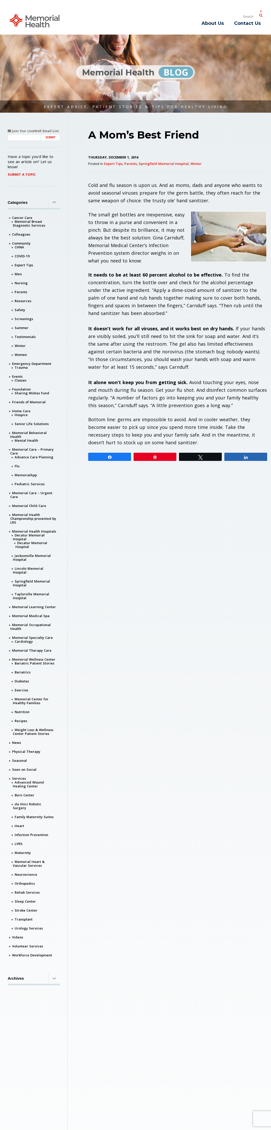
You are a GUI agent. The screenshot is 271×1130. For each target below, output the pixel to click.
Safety (20, 310)
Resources (23, 301)
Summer (21, 327)
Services (19, 778)
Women (21, 354)
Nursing (21, 283)
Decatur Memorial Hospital (29, 537)
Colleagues (21, 234)
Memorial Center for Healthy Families (30, 701)
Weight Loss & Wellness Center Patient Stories (33, 731)
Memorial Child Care (29, 505)
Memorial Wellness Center (33, 659)
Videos (17, 937)
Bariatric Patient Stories (34, 663)
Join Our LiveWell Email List (33, 131)
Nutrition (22, 712)
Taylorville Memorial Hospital (31, 596)
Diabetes (22, 681)
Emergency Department (31, 363)
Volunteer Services (27, 946)
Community (21, 243)
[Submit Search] (260, 14)
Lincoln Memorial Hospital (28, 570)
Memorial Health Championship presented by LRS (33, 518)
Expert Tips (113, 163)
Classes (20, 380)
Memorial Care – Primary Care (32, 451)
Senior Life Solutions (32, 423)
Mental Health (26, 440)
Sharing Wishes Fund (32, 393)
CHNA (19, 247)
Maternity (23, 852)
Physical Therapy (26, 751)
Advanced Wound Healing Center (28, 784)
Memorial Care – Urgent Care (31, 495)
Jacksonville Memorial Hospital (32, 557)
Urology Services (29, 928)
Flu (17, 466)
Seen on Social (24, 769)
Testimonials (25, 336)
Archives (34, 978)
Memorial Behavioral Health (28, 434)
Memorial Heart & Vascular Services (29, 863)
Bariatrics (23, 672)
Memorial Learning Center (34, 607)
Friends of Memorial (29, 402)
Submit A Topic (22, 174)
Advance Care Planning (34, 457)
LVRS (19, 843)
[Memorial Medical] (35, 20)
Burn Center (24, 795)
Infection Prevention (31, 834)
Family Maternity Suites (34, 817)
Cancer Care (22, 217)
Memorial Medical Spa (30, 616)
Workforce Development (32, 955)
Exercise (21, 690)
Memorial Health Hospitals (34, 531)
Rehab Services (27, 892)
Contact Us (247, 23)
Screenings (24, 318)
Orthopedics (25, 883)
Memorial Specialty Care (32, 637)
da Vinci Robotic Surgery (27, 806)
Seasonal (19, 760)
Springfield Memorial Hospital (164, 163)
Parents (130, 163)
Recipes (21, 721)
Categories (34, 202)
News (16, 742)
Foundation (21, 389)
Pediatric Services (30, 484)
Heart (19, 825)
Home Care (21, 411)
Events (17, 376)
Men (18, 274)
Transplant (24, 919)
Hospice (21, 415)
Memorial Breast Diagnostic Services (29, 223)
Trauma (21, 367)
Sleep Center (25, 901)
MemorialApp (26, 475)
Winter (196, 163)
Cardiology (24, 641)
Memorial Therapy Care (32, 650)
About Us (213, 23)
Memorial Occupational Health (30, 626)
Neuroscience (26, 874)
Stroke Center (26, 910)
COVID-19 (22, 256)
